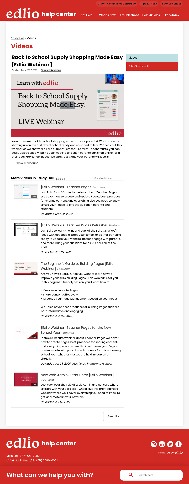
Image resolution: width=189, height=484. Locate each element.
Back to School (171, 3)
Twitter (170, 444)
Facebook (178, 444)
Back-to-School (101, 364)
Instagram (154, 444)
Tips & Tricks (149, 3)
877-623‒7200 (30, 456)
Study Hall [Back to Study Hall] (17, 38)
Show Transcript (25, 163)
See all (60, 179)
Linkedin (162, 444)
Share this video (51, 70)
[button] (67, 105)
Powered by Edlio (171, 452)
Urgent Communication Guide (117, 3)
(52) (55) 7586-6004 (44, 460)
